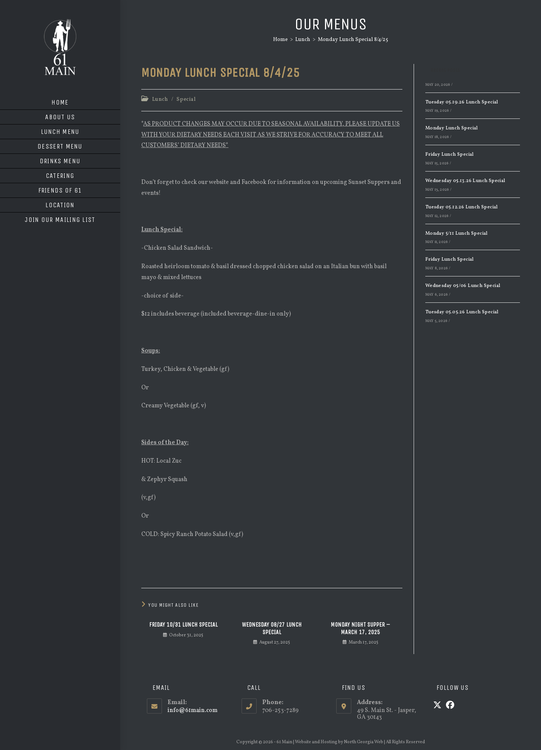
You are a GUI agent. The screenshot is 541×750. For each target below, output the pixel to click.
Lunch (160, 99)
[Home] (280, 39)
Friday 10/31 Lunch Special (183, 624)
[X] (437, 706)
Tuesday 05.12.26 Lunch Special (461, 207)
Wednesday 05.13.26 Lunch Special (465, 181)
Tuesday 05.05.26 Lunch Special (462, 312)
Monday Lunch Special (451, 128)
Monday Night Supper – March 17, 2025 (360, 628)
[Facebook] (450, 706)
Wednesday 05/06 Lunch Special (462, 285)
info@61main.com (193, 710)
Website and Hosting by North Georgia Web (339, 742)
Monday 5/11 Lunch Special (456, 233)
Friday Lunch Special (449, 154)
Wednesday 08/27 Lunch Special (272, 628)
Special (186, 99)
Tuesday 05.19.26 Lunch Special (461, 102)
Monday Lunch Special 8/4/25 (353, 39)
